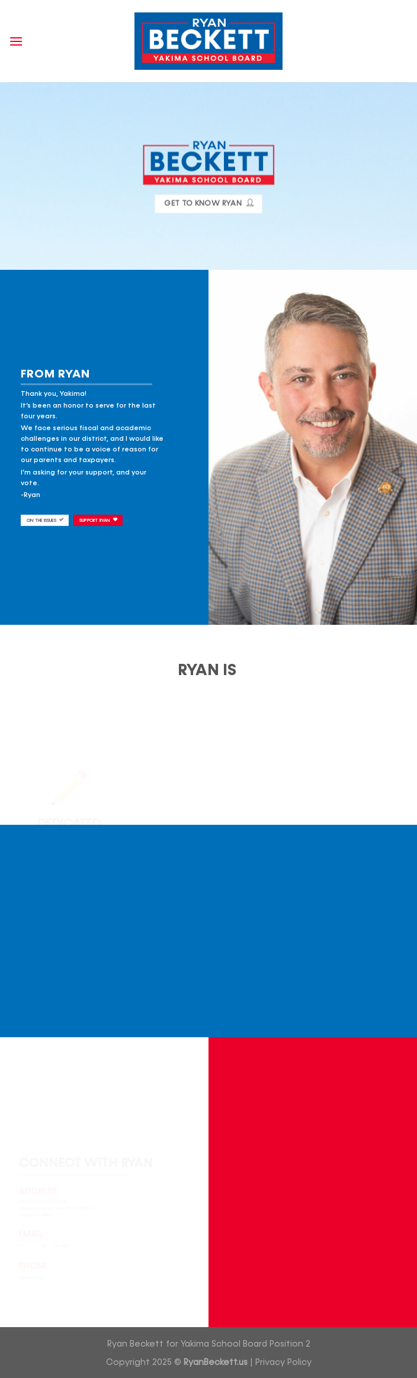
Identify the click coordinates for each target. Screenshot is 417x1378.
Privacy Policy (283, 1362)
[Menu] (16, 41)
